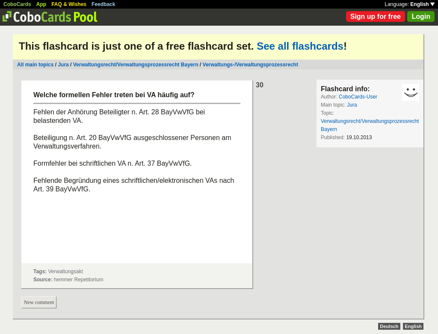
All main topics (35, 65)
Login (420, 16)
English (422, 4)
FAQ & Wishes (68, 4)
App (41, 4)
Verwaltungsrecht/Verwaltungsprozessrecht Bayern (135, 65)
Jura (63, 65)
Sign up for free (375, 16)
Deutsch (389, 326)
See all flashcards (300, 46)
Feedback (103, 4)
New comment (39, 302)
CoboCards (17, 4)
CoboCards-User (358, 97)
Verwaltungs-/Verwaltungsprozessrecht (250, 65)
